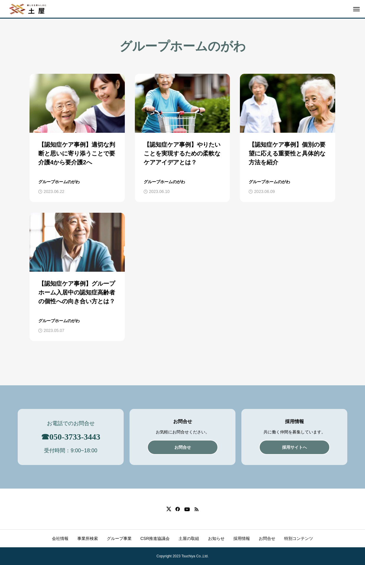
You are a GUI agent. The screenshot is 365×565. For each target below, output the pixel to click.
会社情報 (60, 538)
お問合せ (267, 538)
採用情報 (241, 538)
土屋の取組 (189, 538)
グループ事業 (119, 538)
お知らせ (216, 538)
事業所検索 (87, 538)
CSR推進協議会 (155, 538)
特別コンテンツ (298, 538)
